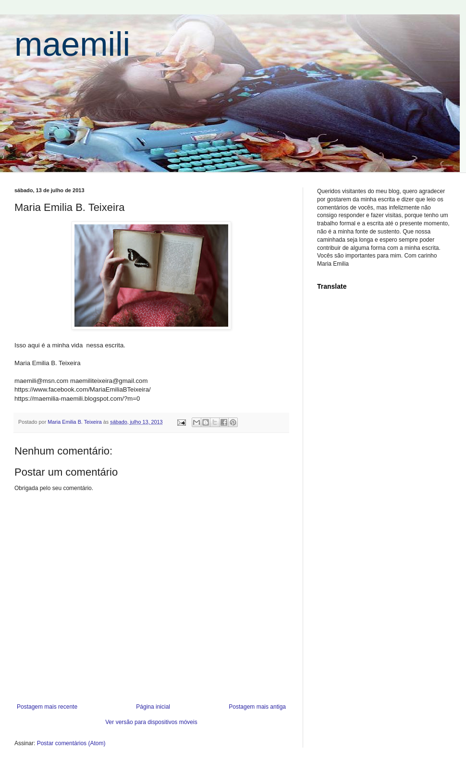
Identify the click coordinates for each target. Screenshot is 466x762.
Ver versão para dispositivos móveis (151, 722)
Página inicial (153, 706)
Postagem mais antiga (257, 706)
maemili (72, 44)
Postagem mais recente (47, 706)
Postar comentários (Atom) (71, 743)
